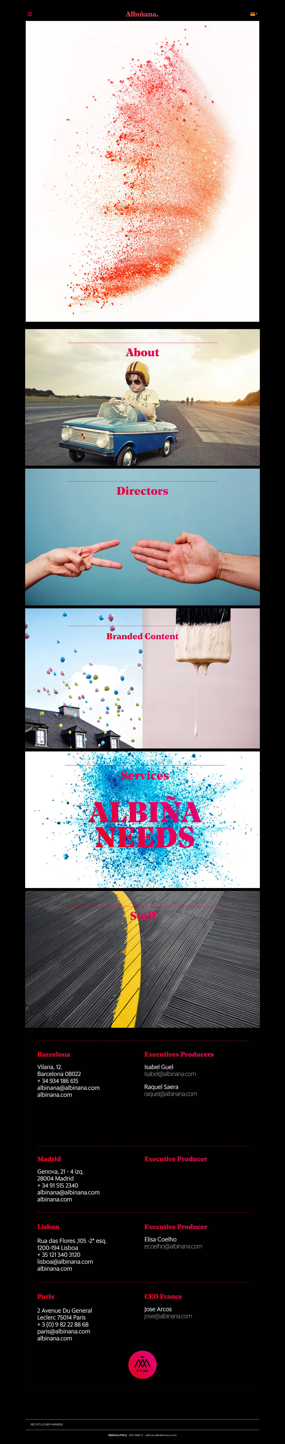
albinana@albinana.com (161, 1435)
